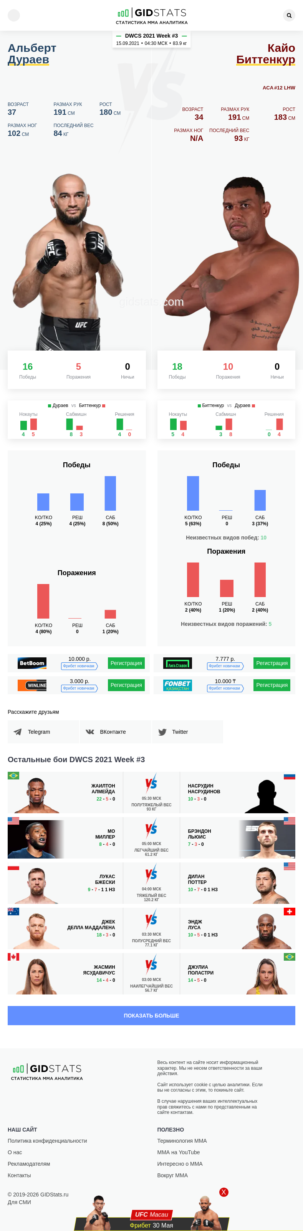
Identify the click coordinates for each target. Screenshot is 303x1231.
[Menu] (14, 15)
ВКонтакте (116, 732)
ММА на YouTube (178, 1152)
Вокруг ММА (172, 1175)
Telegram (42, 732)
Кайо (265, 54)
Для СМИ (19, 1202)
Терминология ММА (182, 1141)
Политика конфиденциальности (47, 1141)
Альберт (32, 54)
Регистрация (126, 663)
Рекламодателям (29, 1164)
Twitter (183, 732)
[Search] (289, 15)
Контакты (19, 1175)
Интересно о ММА (180, 1164)
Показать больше (151, 1016)
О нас (15, 1152)
